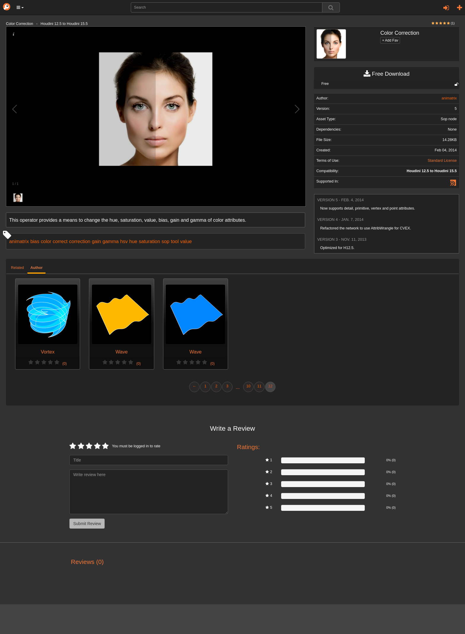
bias (34, 241)
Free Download (387, 74)
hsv (124, 241)
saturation (149, 241)
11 (259, 386)
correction (79, 241)
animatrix (19, 241)
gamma (111, 241)
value (186, 241)
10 (248, 386)
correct (60, 241)
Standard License (442, 160)
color (46, 241)
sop (165, 241)
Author (36, 268)
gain (96, 241)
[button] (20, 7)
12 (270, 386)
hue (133, 241)
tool (175, 241)
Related (17, 268)
